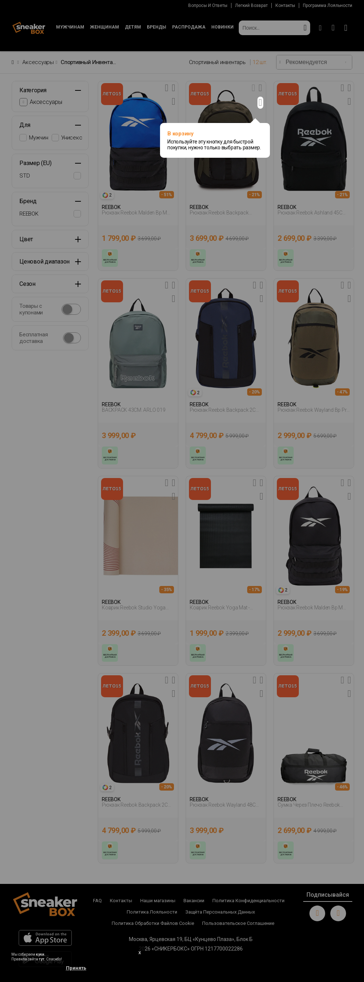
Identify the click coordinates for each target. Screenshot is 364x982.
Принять (76, 968)
